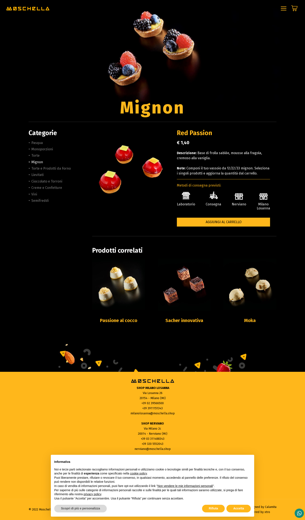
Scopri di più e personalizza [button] (80, 508)
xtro (267, 512)
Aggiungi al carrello (223, 222)
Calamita (270, 507)
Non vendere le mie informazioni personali (185, 486)
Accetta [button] (238, 508)
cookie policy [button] (138, 473)
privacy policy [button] (92, 494)
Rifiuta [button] (213, 508)
